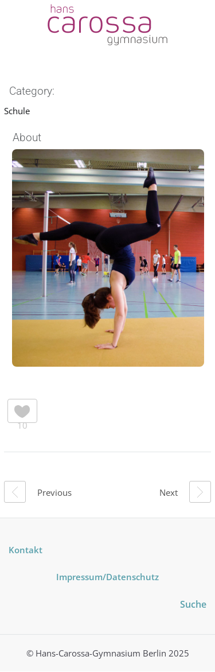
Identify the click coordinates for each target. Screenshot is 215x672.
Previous (38, 492)
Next (185, 492)
